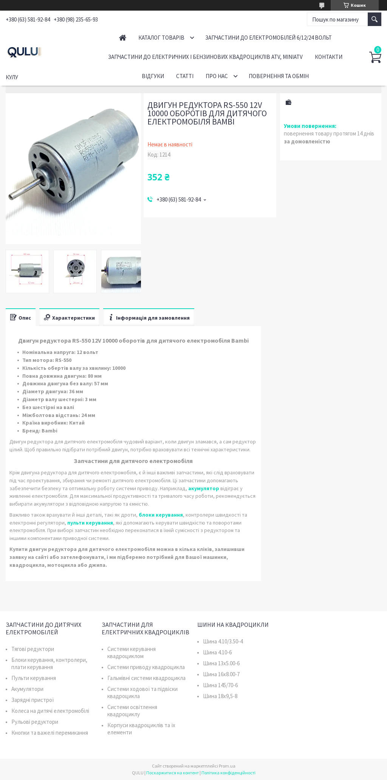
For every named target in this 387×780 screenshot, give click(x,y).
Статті (185, 76)
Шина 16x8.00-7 (221, 674)
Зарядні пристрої (32, 699)
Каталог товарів (161, 37)
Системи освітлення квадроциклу (132, 710)
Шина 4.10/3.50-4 (223, 641)
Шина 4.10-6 (217, 652)
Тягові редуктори (32, 648)
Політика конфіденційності (228, 772)
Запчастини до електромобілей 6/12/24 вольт (268, 37)
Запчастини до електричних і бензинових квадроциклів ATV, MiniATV (205, 56)
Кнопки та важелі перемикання (49, 732)
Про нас (217, 76)
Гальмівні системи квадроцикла (146, 678)
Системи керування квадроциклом (131, 652)
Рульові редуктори (34, 721)
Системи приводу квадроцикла (146, 667)
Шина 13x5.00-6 (221, 663)
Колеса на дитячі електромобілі (50, 710)
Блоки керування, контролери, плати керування (49, 663)
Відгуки (153, 76)
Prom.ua (227, 766)
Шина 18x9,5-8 (220, 696)
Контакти (328, 56)
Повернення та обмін (279, 76)
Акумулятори (27, 688)
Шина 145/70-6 (220, 685)
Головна (122, 37)
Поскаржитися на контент (172, 772)
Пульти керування (33, 678)
